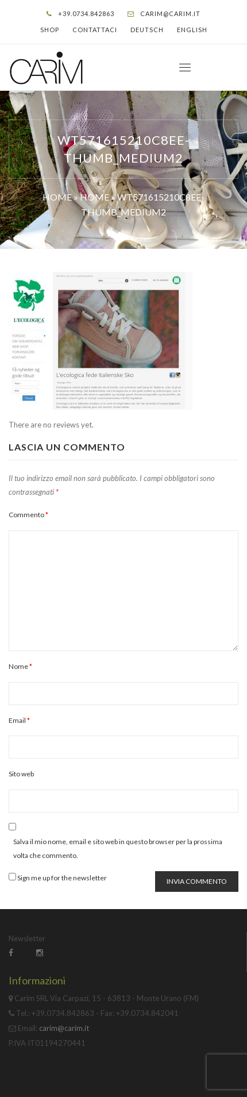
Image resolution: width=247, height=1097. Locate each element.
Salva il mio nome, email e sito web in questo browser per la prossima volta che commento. (117, 848)
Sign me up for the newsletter (58, 877)
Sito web (21, 773)
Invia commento (197, 881)
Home (57, 196)
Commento (28, 514)
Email (19, 720)
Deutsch (147, 29)
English (192, 29)
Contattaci (94, 29)
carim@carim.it (170, 13)
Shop (49, 29)
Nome (20, 666)
